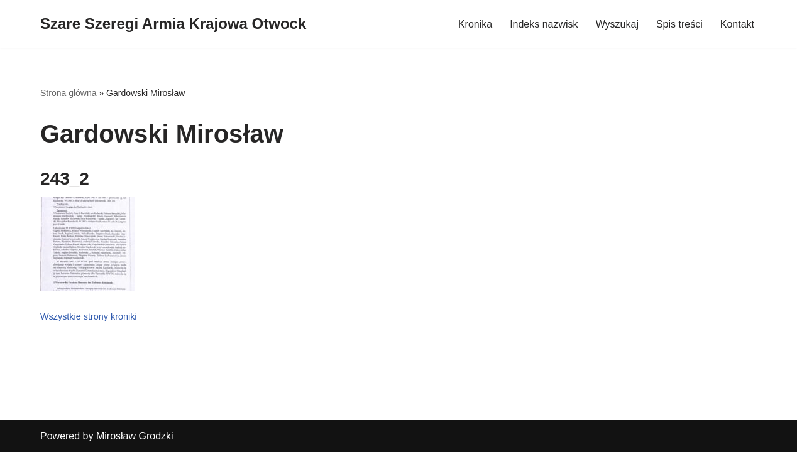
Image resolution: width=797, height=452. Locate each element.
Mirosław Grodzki (134, 436)
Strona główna (68, 93)
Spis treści (679, 24)
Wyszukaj (617, 24)
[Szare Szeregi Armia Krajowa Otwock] (173, 24)
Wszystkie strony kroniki (88, 316)
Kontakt (737, 24)
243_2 (64, 178)
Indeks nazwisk (544, 24)
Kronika (475, 24)
